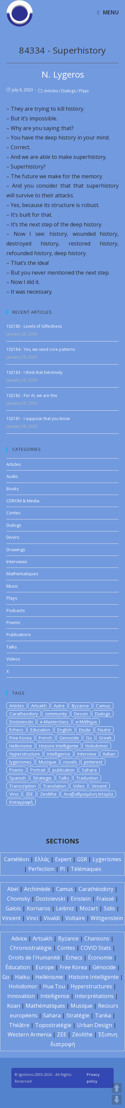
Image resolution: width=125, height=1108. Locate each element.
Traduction (87, 778)
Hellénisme (49, 977)
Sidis (109, 908)
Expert (63, 859)
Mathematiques (22, 574)
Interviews (16, 562)
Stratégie (77, 1015)
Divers (12, 537)
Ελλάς (42, 859)
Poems (13, 622)
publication (63, 770)
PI (62, 869)
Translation (54, 786)
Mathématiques (45, 1005)
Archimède (37, 889)
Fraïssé (105, 898)
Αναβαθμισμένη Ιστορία (88, 794)
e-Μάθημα (86, 722)
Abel (12, 889)
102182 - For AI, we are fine (31, 395)
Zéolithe (82, 1034)
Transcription (22, 786)
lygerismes (20, 762)
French (45, 738)
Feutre (104, 730)
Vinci (14, 794)
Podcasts (15, 610)
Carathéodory (96, 889)
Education (40, 730)
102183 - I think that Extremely (34, 372)
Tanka (103, 1015)
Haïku (22, 977)
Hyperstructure (24, 754)
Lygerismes (107, 859)
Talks (11, 647)
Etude (85, 730)
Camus (103, 706)
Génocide (104, 967)
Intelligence (58, 754)
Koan (13, 1005)
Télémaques (86, 869)
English (64, 730)
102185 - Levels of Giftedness (34, 326)
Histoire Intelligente (58, 746)
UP (117, 1088)
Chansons (96, 938)
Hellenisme (20, 746)
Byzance (80, 706)
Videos (13, 659)
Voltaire (75, 918)
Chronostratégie (31, 947)
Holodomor (96, 746)
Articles (51, 91)
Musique (47, 762)
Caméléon (16, 859)
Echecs (16, 730)
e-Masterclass (54, 722)
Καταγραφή (21, 802)
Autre (59, 706)
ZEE (29, 794)
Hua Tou (54, 986)
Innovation (21, 996)
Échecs (74, 957)
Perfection (41, 869)
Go (89, 738)
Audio (12, 476)
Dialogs (68, 91)
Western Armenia (29, 1034)
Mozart (89, 908)
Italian (109, 754)
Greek (105, 738)
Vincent (99, 786)
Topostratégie (53, 1025)
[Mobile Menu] (108, 12)
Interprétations (94, 996)
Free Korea (20, 738)
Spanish (17, 778)
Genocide (69, 738)
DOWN (117, 1100)
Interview (86, 754)
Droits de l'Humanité (34, 957)
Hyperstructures (91, 986)
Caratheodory (23, 714)
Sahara (89, 770)
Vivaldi (52, 918)
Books (12, 489)
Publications (18, 634)
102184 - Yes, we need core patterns (40, 349)
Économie (100, 957)
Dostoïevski (50, 898)
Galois (13, 908)
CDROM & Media (22, 501)
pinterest (93, 762)
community (56, 714)
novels (70, 762)
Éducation (17, 967)
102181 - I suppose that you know (38, 418)
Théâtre (19, 1025)
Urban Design (94, 1025)
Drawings (15, 549)
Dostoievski (21, 722)
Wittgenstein (107, 918)
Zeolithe (48, 794)
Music (12, 586)
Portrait (37, 770)
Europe (45, 967)
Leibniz (65, 908)
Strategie (42, 778)
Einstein (81, 898)
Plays (84, 91)
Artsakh (39, 706)
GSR (82, 859)
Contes (13, 513)
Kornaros (38, 908)
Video (79, 786)
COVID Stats (96, 947)
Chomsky (18, 898)
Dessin (81, 714)
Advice (19, 938)
